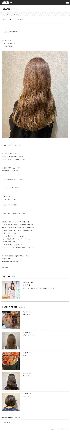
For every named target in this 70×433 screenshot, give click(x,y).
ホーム (3, 14)
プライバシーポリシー (56, 429)
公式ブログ (9, 14)
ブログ (4, 422)
